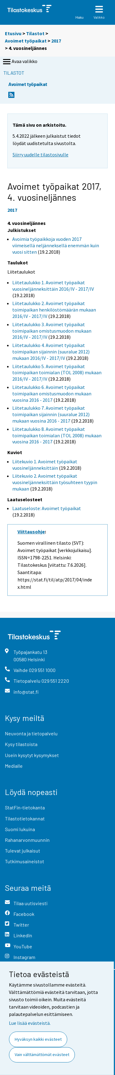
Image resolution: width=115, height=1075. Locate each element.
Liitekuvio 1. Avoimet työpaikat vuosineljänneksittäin (44, 464)
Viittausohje (31, 531)
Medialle (14, 766)
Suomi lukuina (20, 829)
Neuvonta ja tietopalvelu (31, 733)
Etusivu (13, 33)
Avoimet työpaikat (26, 41)
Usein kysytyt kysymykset (32, 755)
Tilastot (35, 33)
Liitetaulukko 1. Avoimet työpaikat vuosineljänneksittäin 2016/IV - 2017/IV (53, 285)
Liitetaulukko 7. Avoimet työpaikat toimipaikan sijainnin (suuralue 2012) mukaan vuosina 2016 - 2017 (51, 414)
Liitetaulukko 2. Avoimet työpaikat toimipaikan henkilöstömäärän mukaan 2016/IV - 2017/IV (54, 309)
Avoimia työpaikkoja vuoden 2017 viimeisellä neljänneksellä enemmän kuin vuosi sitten (55, 245)
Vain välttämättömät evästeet (42, 1054)
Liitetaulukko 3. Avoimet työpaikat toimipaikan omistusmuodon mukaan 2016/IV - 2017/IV (51, 330)
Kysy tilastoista (21, 744)
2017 (56, 41)
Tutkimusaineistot (24, 861)
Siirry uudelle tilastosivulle (40, 154)
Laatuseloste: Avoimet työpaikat (46, 508)
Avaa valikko (19, 62)
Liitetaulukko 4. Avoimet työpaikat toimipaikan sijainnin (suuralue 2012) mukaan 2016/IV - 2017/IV (51, 351)
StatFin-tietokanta (25, 807)
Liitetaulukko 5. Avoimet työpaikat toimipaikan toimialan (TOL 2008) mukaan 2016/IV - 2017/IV (57, 372)
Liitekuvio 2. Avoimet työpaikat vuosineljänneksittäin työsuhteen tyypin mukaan (54, 482)
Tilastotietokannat (25, 818)
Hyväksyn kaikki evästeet (38, 1039)
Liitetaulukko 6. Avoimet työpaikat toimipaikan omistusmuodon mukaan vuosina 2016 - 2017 (51, 393)
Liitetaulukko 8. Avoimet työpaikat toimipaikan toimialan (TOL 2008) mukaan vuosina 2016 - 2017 (57, 435)
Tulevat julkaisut (22, 850)
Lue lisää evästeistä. (30, 1023)
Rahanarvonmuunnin (27, 840)
